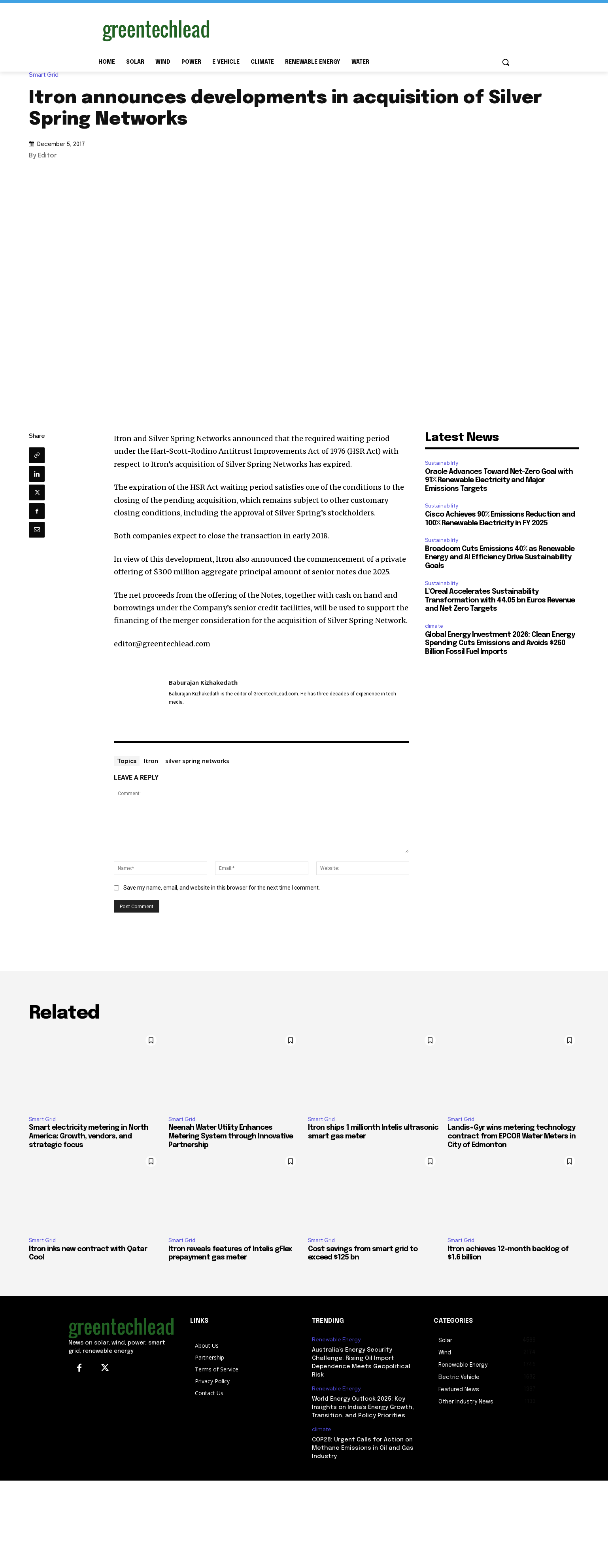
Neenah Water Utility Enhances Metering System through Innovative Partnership (230, 1136)
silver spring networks (197, 761)
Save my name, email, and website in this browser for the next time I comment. (221, 887)
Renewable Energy (336, 1339)
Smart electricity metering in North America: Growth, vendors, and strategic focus (88, 1136)
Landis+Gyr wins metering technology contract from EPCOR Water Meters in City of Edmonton (512, 1136)
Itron (151, 761)
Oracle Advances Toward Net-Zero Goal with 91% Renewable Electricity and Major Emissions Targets (499, 480)
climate (434, 626)
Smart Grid (45, 75)
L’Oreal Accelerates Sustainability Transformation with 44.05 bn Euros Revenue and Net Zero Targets (500, 600)
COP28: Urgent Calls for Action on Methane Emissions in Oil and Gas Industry (363, 1448)
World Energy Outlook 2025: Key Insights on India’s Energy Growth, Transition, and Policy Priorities (363, 1407)
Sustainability (441, 463)
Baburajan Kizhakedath (203, 682)
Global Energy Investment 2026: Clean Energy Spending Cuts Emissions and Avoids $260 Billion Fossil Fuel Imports (500, 643)
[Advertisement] (363, 29)
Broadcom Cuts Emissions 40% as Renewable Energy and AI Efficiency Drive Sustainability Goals (499, 557)
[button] (505, 62)
